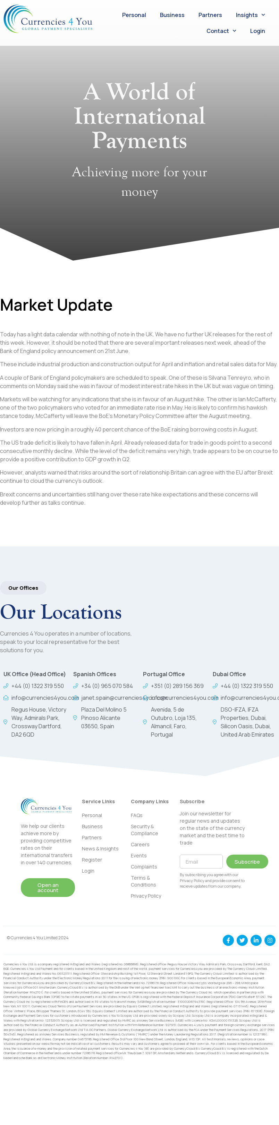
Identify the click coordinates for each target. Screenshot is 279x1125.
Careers (140, 844)
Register (92, 859)
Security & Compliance (144, 830)
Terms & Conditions (143, 881)
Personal (134, 15)
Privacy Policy (146, 895)
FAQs (137, 815)
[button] (23, 588)
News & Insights (100, 848)
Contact (221, 30)
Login (257, 31)
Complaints (144, 866)
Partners (210, 15)
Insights (250, 14)
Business (172, 15)
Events (139, 855)
